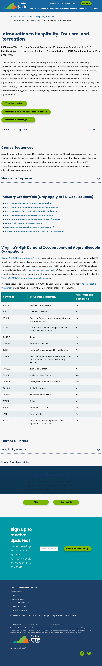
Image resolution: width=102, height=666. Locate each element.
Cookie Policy (34, 624)
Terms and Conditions (56, 624)
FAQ (36, 502)
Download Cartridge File (18, 119)
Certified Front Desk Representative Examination (31, 207)
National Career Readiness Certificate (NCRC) (29, 227)
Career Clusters (25, 16)
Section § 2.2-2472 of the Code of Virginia (21, 258)
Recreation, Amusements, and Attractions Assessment (34, 231)
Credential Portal (68, 3)
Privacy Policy (15, 624)
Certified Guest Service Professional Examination (31, 211)
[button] (69, 9)
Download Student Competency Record (26, 111)
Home (13, 16)
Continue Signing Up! (77, 548)
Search (86, 3)
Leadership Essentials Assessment (23, 223)
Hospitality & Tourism (45, 16)
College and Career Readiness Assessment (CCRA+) (32, 219)
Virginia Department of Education (60, 615)
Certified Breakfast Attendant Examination (28, 203)
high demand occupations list (42, 270)
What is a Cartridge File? (14, 129)
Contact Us (54, 3)
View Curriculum (14, 103)
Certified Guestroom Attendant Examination (29, 215)
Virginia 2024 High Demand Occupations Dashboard (25, 278)
